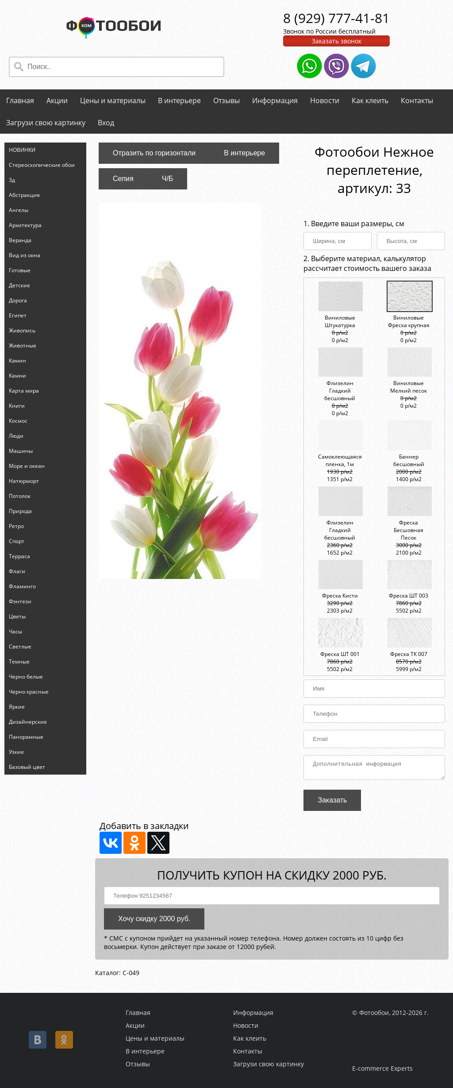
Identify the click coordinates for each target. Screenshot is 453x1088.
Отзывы (226, 100)
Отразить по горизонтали (154, 153)
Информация (275, 100)
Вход (106, 122)
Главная (20, 100)
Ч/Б (167, 178)
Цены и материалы (113, 100)
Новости (324, 100)
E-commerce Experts (382, 1068)
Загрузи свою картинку (45, 122)
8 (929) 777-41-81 (336, 18)
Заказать (332, 802)
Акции (57, 100)
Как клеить (370, 100)
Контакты (417, 100)
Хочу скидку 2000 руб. (154, 921)
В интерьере (179, 100)
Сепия (123, 178)
